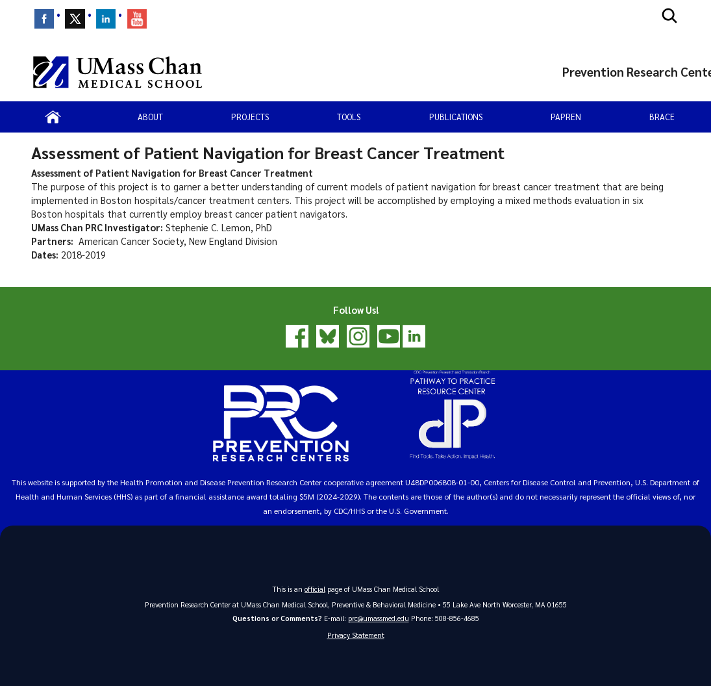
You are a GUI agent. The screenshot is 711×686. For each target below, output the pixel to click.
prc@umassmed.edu (378, 618)
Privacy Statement (355, 635)
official (315, 589)
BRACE (662, 116)
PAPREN (566, 116)
